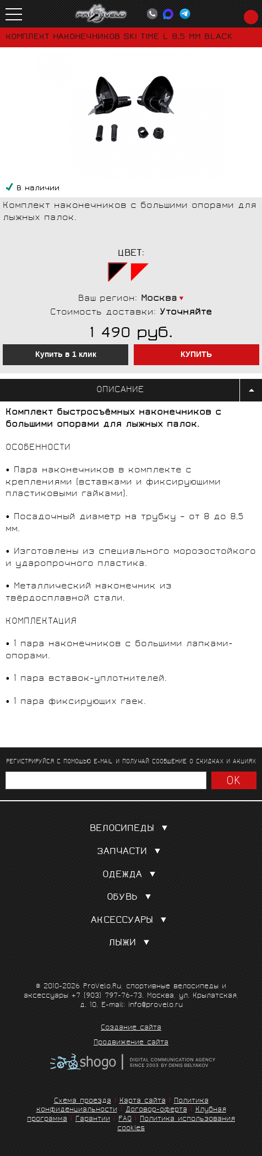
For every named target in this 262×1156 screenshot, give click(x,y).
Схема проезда (82, 1101)
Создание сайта (131, 1028)
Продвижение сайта (131, 1043)
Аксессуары (131, 921)
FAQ (125, 1119)
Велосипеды (131, 829)
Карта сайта (142, 1101)
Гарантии (92, 1119)
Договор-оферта (156, 1110)
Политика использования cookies (176, 1124)
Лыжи (131, 943)
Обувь (131, 898)
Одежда (131, 875)
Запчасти (131, 852)
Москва (159, 299)
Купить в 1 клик (65, 354)
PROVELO (101, 14)
